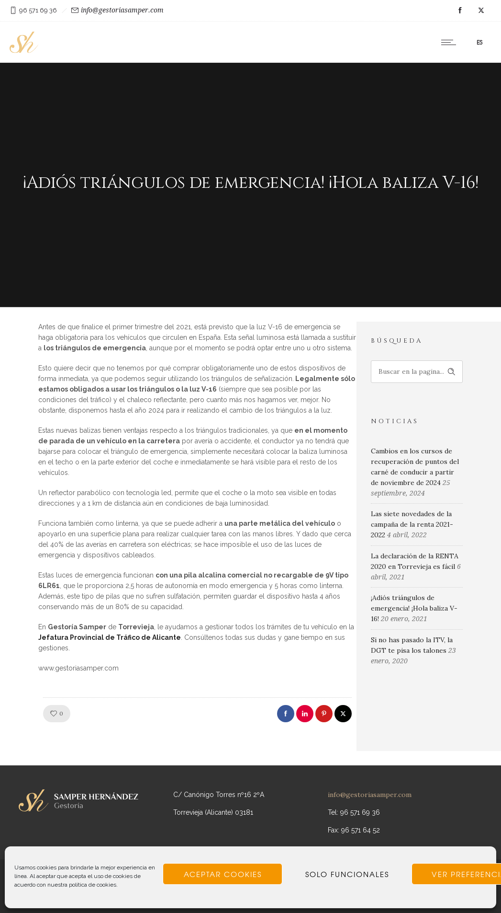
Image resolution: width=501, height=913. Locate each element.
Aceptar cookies (223, 874)
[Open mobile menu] (450, 42)
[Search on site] (417, 371)
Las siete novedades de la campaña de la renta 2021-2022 (412, 524)
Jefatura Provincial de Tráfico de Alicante (109, 637)
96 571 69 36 (38, 10)
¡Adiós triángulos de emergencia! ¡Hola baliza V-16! (414, 608)
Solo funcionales (347, 874)
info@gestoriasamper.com (122, 10)
